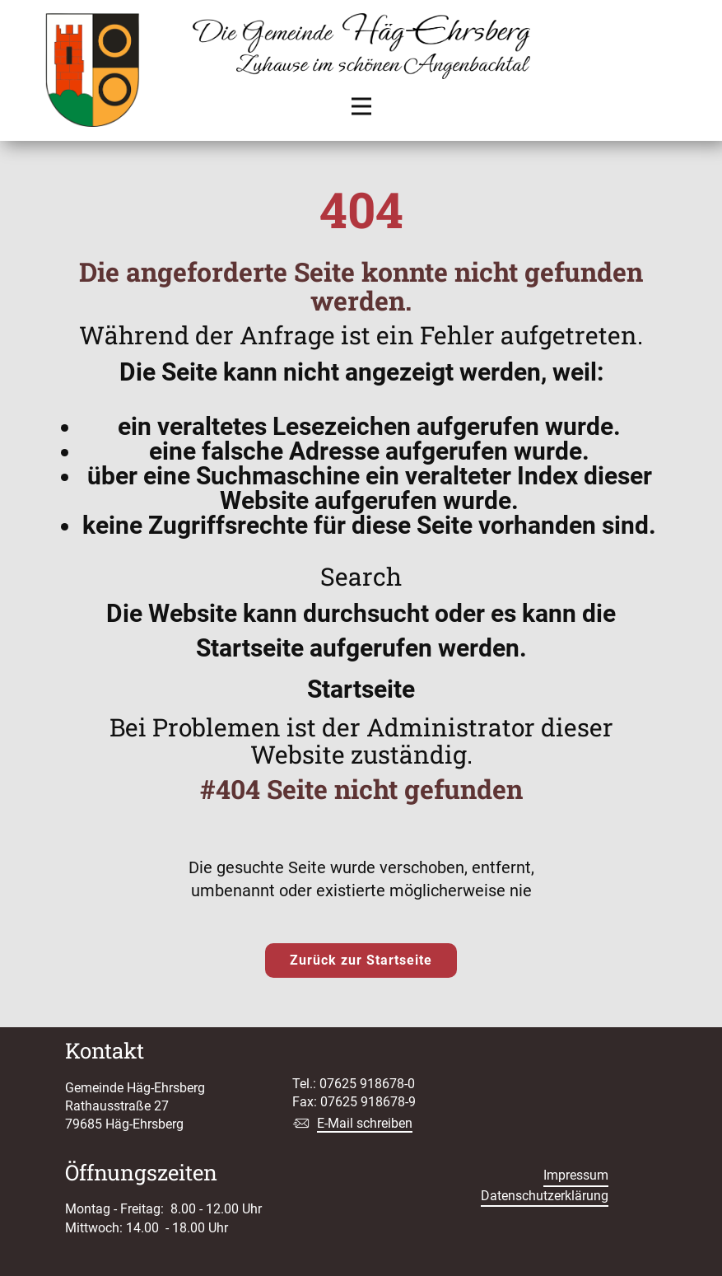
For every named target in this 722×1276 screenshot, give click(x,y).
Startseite (361, 689)
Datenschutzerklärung (544, 1196)
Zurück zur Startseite (361, 960)
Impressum (575, 1175)
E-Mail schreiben (364, 1123)
